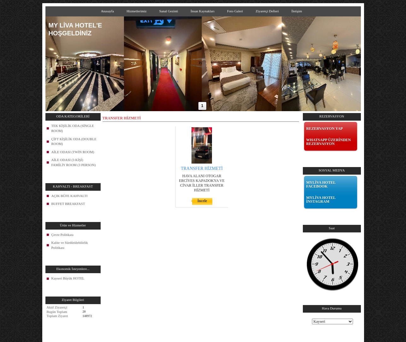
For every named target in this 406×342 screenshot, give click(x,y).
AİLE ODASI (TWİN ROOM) (72, 152)
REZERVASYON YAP (324, 128)
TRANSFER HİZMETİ (202, 168)
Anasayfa (107, 11)
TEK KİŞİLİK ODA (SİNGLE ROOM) (72, 128)
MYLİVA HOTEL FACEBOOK (321, 184)
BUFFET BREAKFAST (68, 204)
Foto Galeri (235, 11)
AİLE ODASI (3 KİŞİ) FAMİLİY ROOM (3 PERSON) (73, 162)
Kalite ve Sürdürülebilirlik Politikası (69, 245)
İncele (202, 201)
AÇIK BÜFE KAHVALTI (69, 196)
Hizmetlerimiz (137, 11)
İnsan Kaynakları (202, 11)
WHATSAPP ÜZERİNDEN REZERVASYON (328, 142)
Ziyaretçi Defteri (267, 11)
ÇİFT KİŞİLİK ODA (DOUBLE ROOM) (74, 141)
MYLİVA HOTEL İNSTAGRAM (321, 199)
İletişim (296, 11)
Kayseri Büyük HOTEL (68, 278)
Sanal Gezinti (168, 11)
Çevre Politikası (62, 235)
